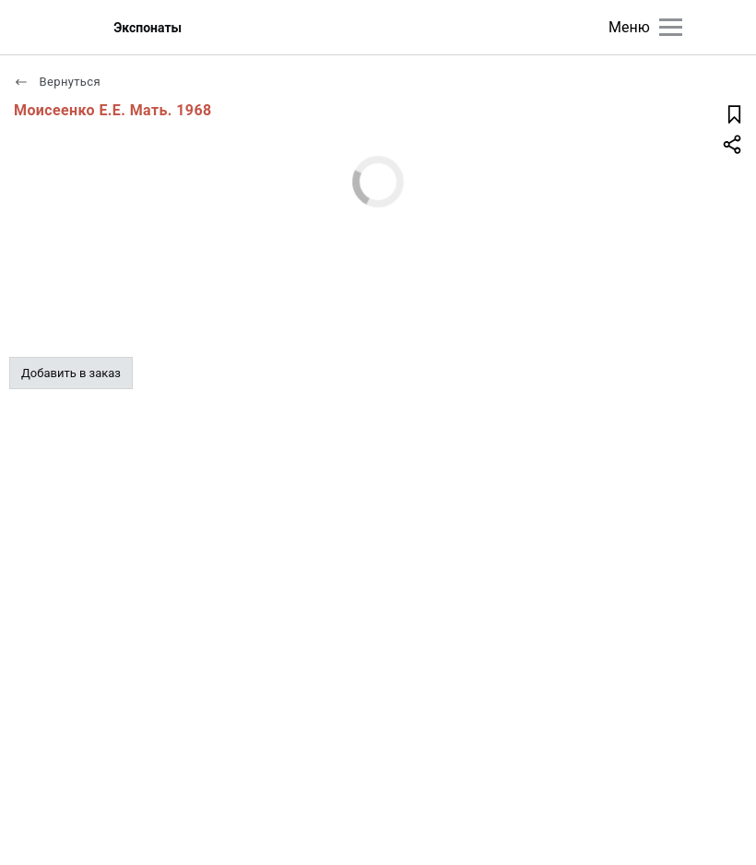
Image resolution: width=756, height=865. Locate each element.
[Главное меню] (670, 27)
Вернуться (57, 82)
